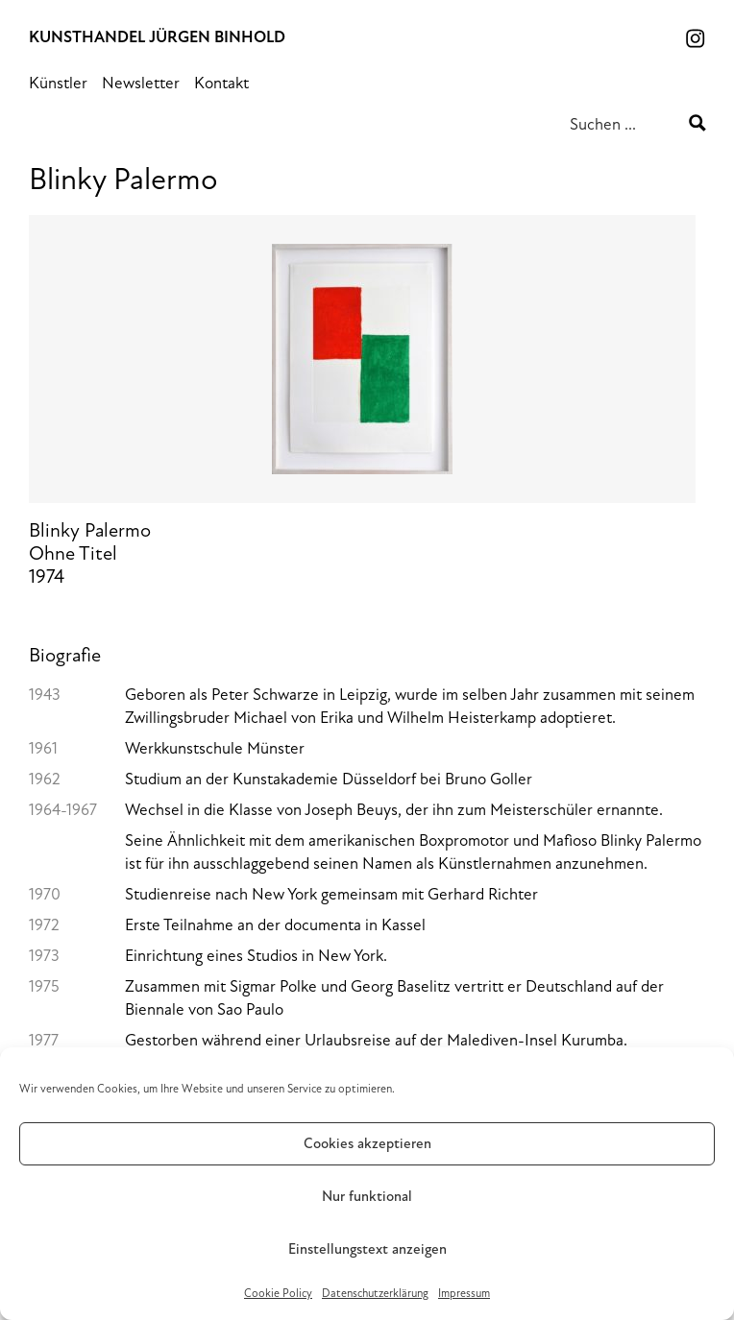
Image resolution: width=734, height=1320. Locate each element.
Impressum (464, 1293)
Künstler (58, 83)
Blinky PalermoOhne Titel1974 (362, 410)
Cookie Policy (278, 1293)
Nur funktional (367, 1197)
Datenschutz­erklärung (375, 1293)
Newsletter (141, 83)
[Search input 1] (627, 122)
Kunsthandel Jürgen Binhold (157, 37)
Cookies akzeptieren (367, 1144)
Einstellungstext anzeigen (367, 1249)
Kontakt (221, 83)
